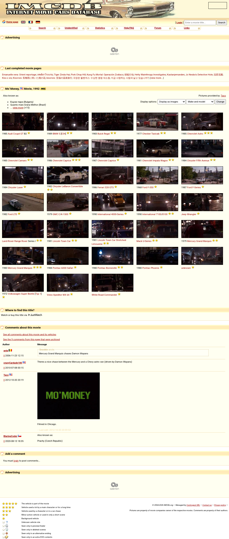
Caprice (67, 160)
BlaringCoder (10, 436)
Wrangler (191, 214)
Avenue (205, 160)
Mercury (191, 241)
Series (197, 187)
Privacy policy (220, 505)
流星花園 (218, 74)
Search (42, 27)
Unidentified (71, 27)
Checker (146, 133)
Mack (139, 241)
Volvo (50, 294)
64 (68, 294)
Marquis (207, 241)
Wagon (164, 160)
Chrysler (191, 160)
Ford (144, 187)
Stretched (121, 240)
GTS (111, 187)
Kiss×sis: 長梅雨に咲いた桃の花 (29, 77)
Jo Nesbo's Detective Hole (199, 74)
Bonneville (111, 268)
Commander (110, 294)
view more (18, 107)
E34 (63, 133)
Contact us (207, 505)
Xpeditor (57, 294)
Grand (199, 241)
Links (187, 27)
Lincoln (56, 241)
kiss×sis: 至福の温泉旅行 (59, 77)
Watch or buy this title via (21, 315)
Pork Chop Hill (78, 74)
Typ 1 (38, 293)
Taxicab (155, 133)
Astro (200, 133)
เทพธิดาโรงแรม (45, 74)
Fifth (198, 160)
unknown (186, 268)
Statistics (100, 27)
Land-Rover (8, 241)
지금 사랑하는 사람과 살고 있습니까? (130, 77)
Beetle (31, 293)
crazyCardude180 (13, 362)
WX (64, 294)
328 (107, 187)
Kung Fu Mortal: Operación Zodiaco (105, 74)
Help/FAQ (129, 27)
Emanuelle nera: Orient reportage (19, 74)
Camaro (22, 160)
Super (24, 293)
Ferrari (100, 187)
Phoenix (155, 268)
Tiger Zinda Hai (62, 74)
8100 (164, 214)
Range (17, 241)
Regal (107, 133)
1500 (65, 214)
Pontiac (57, 268)
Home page (12, 21)
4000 (113, 214)
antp (6, 350)
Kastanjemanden (176, 74)
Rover (24, 241)
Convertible (77, 186)
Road (101, 294)
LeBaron (66, 186)
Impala (156, 160)
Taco (223, 95)
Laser (20, 187)
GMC (55, 214)
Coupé (16, 133)
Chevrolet (192, 133)
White (95, 294)
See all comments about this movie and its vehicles (29, 334)
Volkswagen (14, 293)
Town (63, 241)
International (103, 214)
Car (69, 241)
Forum (157, 27)
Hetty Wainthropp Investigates (150, 74)
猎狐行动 (129, 74)
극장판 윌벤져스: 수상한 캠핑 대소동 (91, 77)
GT (21, 133)
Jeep (183, 214)
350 (151, 187)
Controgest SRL (193, 505)
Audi (10, 133)
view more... (157, 77)
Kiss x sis (7, 77)
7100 (158, 214)
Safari (70, 268)
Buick (100, 133)
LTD (15, 214)
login (16, 460)
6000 (63, 268)
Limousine (97, 244)
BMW (55, 133)
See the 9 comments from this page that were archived (31, 339)
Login (179, 22)
